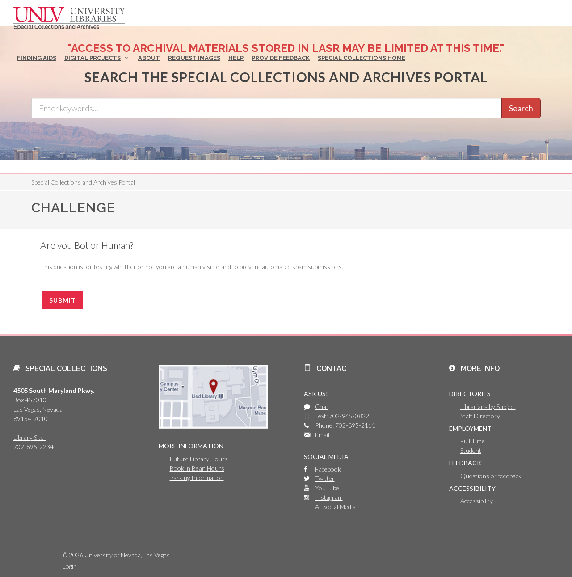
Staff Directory (480, 416)
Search (521, 108)
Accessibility (476, 501)
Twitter (325, 478)
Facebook (328, 469)
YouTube (327, 488)
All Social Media (335, 506)
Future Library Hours (199, 459)
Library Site (29, 437)
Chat (321, 406)
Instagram (329, 497)
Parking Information (197, 477)
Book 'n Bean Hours (197, 468)
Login (70, 566)
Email (322, 434)
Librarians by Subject (488, 406)
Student (470, 450)
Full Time (472, 441)
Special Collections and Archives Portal (83, 182)
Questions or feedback (491, 476)
